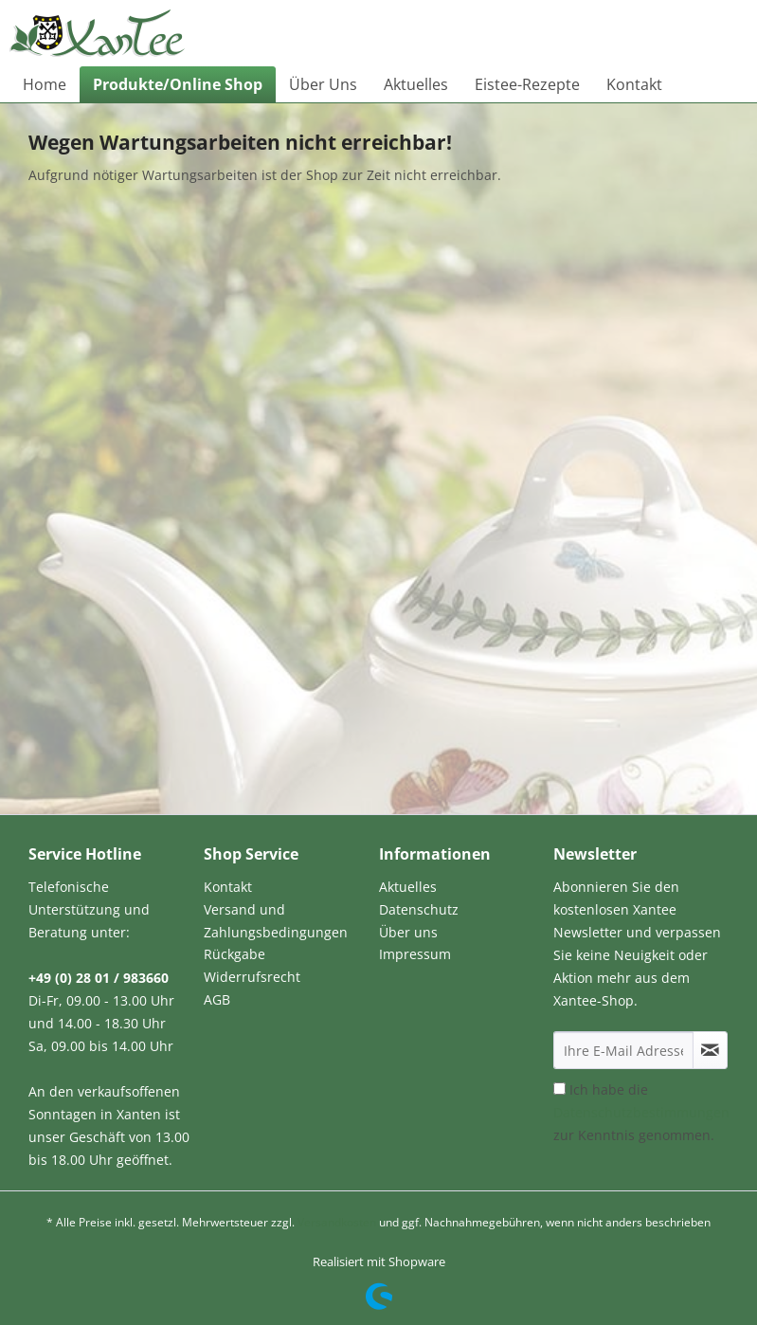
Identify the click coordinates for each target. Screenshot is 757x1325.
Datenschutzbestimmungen (641, 1112)
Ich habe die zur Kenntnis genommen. (641, 1112)
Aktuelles (408, 887)
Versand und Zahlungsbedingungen (276, 920)
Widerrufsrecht (252, 977)
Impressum (415, 954)
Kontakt (228, 887)
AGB (217, 999)
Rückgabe (234, 954)
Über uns (408, 932)
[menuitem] (44, 84)
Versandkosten (336, 1222)
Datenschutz (419, 909)
